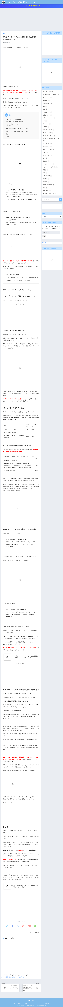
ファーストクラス (48, 130)
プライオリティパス (49, 118)
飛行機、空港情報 (48, 185)
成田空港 (46, 182)
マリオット (55, 2)
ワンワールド (47, 143)
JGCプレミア (47, 112)
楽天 (45, 158)
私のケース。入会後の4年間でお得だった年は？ (17, 131)
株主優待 (46, 161)
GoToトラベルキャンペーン (51, 94)
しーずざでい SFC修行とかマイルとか (19, 2)
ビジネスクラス (48, 133)
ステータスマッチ (48, 149)
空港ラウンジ (47, 115)
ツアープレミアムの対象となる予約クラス (16, 121)
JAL (38, 932)
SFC (50, 2)
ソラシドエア (47, 97)
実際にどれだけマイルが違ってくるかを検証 (17, 128)
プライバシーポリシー (49, 193)
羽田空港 (46, 179)
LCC (45, 188)
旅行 (45, 173)
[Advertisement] (31, 19)
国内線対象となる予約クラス (14, 125)
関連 (8, 136)
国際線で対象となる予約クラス (14, 124)
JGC (46, 2)
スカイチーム (47, 146)
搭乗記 (45, 170)
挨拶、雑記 (47, 190)
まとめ (7, 134)
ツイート (44, 242)
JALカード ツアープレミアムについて (15, 119)
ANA (45, 109)
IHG (60, 2)
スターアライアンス (49, 136)
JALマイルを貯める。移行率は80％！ (31, 6)
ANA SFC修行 (47, 103)
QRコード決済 (47, 155)
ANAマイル (40, 2)
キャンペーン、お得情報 (50, 167)
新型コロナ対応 (48, 91)
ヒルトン (46, 127)
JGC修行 (46, 100)
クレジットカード (48, 164)
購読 (44, 236)
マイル (45, 152)
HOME (31, 1000)
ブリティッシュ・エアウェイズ (51, 139)
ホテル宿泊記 (47, 176)
